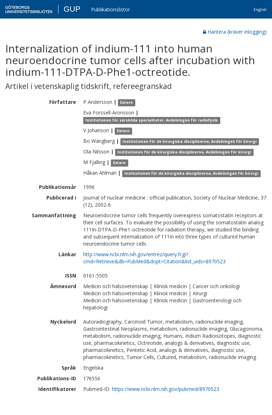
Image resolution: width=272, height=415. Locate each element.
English (260, 9)
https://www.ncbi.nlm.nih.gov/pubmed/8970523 (165, 389)
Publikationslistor (110, 9)
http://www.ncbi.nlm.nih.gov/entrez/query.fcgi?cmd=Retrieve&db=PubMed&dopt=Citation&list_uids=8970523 (154, 258)
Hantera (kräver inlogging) (235, 31)
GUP (71, 9)
